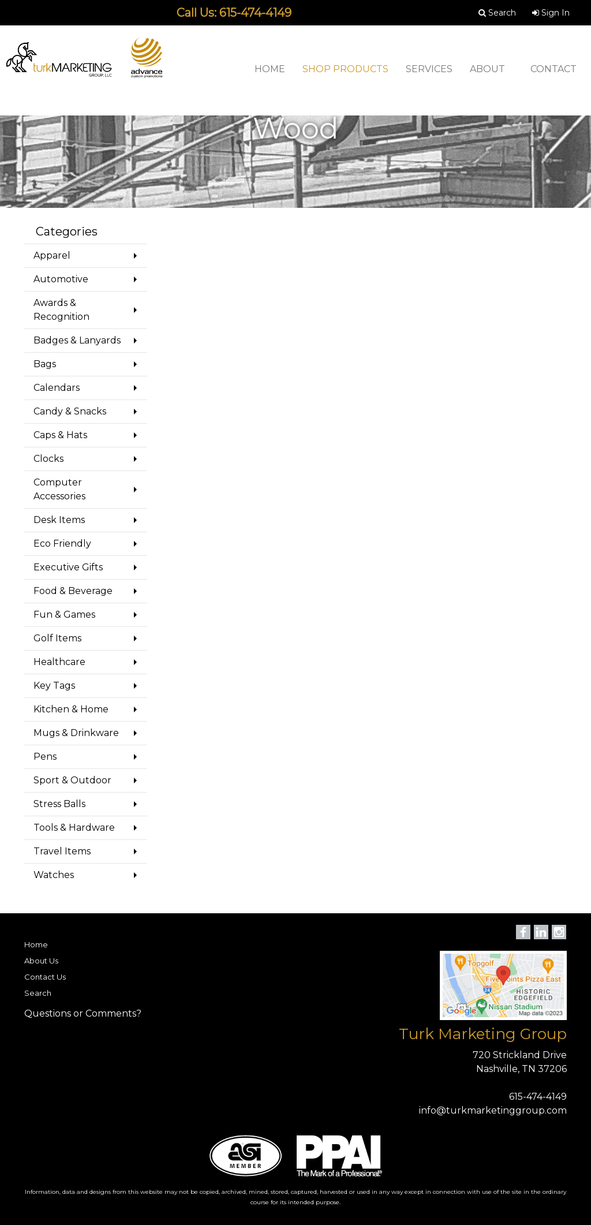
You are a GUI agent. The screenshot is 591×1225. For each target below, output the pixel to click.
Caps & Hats (60, 435)
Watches (53, 874)
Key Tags (54, 685)
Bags (44, 363)
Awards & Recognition (61, 309)
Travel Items (62, 851)
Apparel (51, 255)
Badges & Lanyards (77, 340)
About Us (41, 960)
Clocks (48, 458)
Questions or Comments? (82, 1013)
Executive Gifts (68, 567)
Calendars (56, 387)
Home (36, 944)
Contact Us (45, 976)
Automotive (60, 279)
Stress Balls (59, 803)
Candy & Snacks (69, 411)
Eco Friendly (62, 543)
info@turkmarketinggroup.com (493, 1110)
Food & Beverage (73, 590)
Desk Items (59, 519)
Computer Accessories (59, 489)
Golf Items (57, 638)
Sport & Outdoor (72, 780)
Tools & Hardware (74, 827)
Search (37, 993)
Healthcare (59, 661)
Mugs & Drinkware (76, 732)
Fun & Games (64, 614)
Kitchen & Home (71, 709)
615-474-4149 (538, 1096)
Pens (45, 756)
